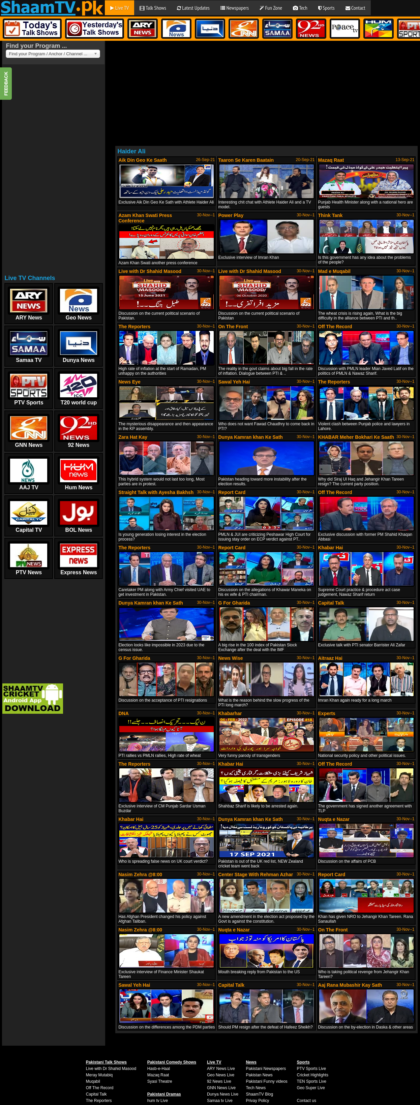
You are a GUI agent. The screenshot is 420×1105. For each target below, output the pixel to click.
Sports (326, 7)
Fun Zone (271, 7)
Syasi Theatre (159, 1081)
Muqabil (93, 1081)
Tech (300, 7)
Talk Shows (153, 7)
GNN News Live (221, 1087)
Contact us (306, 1100)
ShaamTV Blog (259, 1094)
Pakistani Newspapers (266, 1068)
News (251, 1062)
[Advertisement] (52, 171)
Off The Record (100, 1087)
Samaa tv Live (220, 1100)
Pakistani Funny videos (266, 1081)
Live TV (119, 7)
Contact (355, 7)
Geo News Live (220, 1075)
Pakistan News (259, 1075)
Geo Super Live (311, 1087)
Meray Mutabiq (99, 1075)
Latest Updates (193, 7)
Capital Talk (96, 1094)
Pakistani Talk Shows (106, 1062)
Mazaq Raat (158, 1075)
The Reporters (99, 1100)
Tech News (256, 1087)
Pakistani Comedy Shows (171, 1062)
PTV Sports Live (311, 1068)
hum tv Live (157, 1100)
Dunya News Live (222, 1094)
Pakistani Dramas (164, 1094)
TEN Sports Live (311, 1081)
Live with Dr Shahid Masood (111, 1068)
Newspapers (234, 7)
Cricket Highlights (312, 1075)
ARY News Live (221, 1068)
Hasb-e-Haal (158, 1068)
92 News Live (219, 1081)
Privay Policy (257, 1100)
